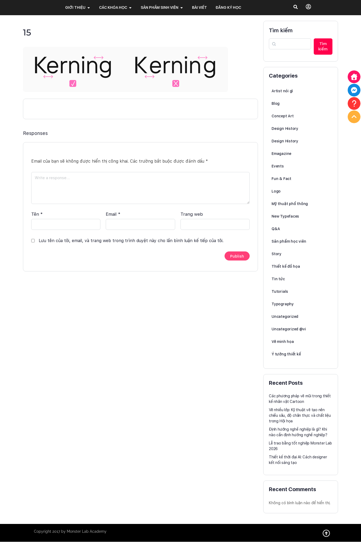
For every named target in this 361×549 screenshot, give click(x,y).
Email (113, 218)
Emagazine (281, 161)
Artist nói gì (282, 98)
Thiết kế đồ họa (286, 273)
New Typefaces (285, 223)
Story (276, 261)
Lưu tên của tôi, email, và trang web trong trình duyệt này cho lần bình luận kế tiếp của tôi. (131, 244)
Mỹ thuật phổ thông (290, 211)
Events (278, 173)
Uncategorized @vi (289, 336)
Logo (276, 198)
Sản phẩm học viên (289, 248)
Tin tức (278, 286)
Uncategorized (285, 324)
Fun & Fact (281, 186)
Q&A (276, 236)
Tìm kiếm (281, 37)
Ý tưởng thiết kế (286, 361)
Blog (276, 111)
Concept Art (283, 123)
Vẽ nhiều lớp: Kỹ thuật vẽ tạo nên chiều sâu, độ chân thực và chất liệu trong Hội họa (300, 422)
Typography (283, 311)
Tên (37, 218)
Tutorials (280, 298)
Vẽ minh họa (283, 349)
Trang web (191, 218)
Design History (285, 136)
